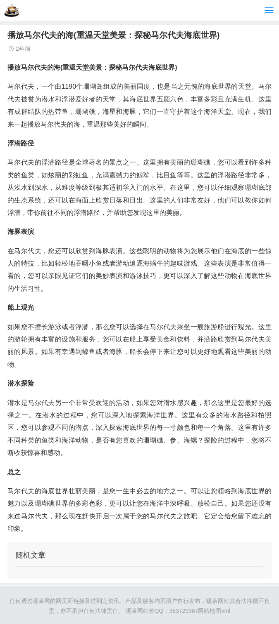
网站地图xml (214, 611)
